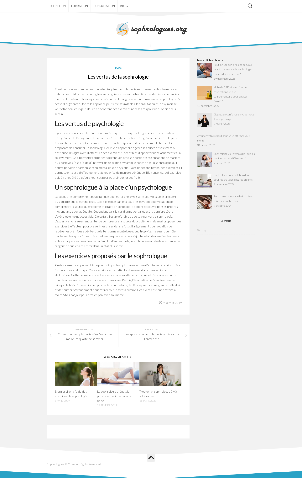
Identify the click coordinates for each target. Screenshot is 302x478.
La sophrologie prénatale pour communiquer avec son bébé (115, 396)
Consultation (104, 6)
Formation (79, 6)
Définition (58, 6)
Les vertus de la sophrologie (118, 77)
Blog (124, 6)
